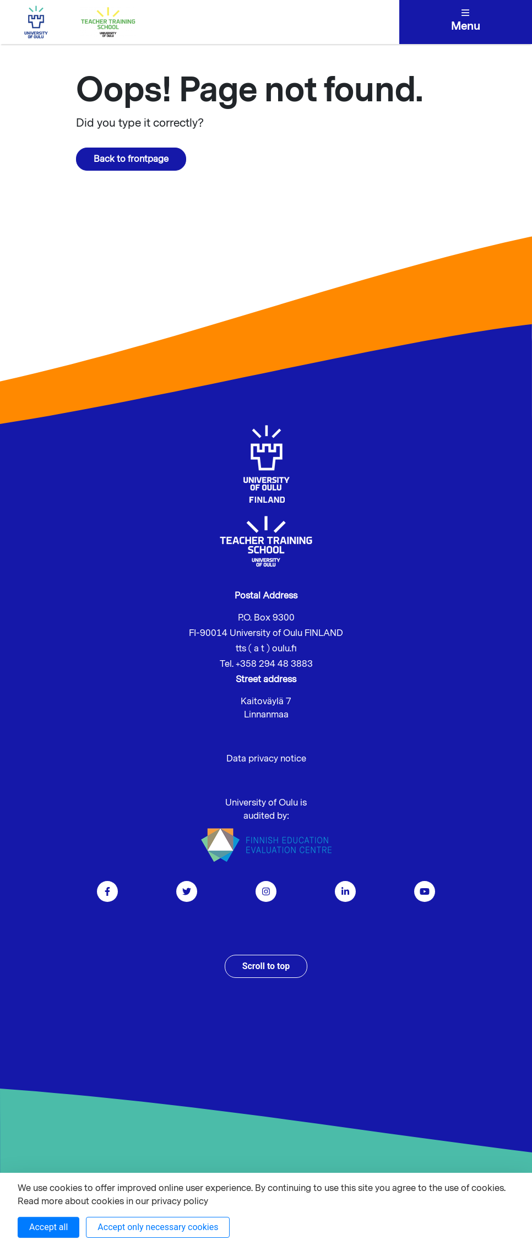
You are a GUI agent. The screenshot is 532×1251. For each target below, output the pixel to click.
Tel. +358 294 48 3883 (266, 664)
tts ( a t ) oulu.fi (266, 649)
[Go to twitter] (186, 891)
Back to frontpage (131, 159)
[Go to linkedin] (345, 891)
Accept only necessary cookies (157, 1227)
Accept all (48, 1227)
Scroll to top (266, 966)
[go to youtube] (424, 891)
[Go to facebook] (107, 891)
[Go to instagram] (266, 891)
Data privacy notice (266, 759)
